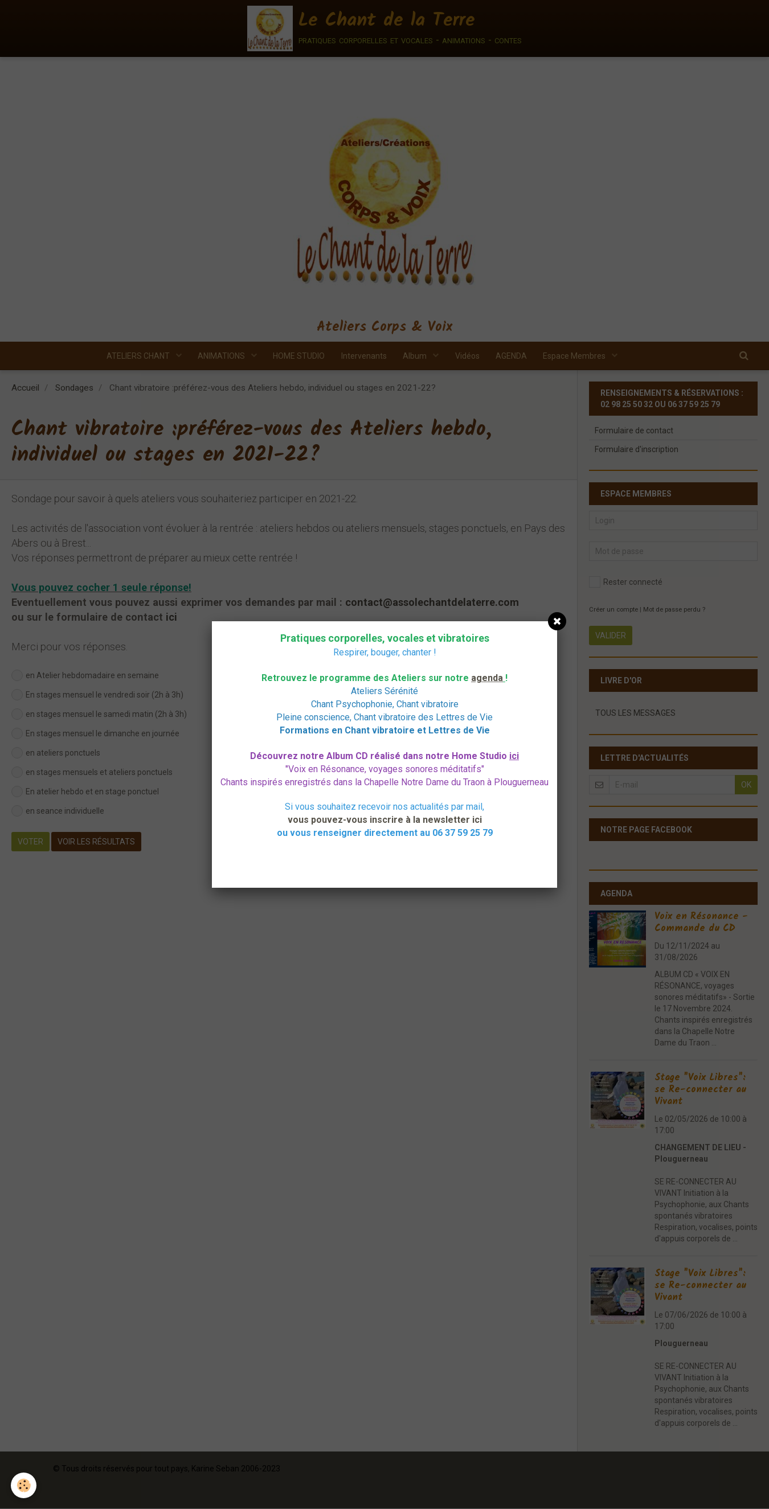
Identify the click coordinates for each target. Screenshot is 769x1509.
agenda (487, 678)
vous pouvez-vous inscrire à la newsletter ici (385, 819)
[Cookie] (24, 1485)
